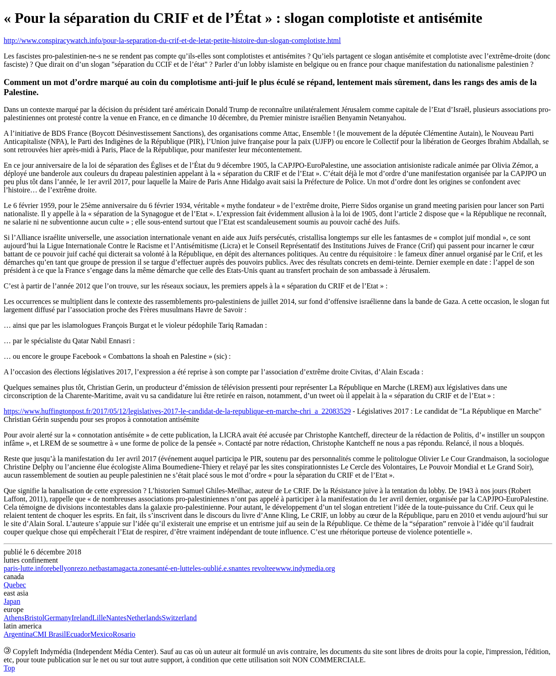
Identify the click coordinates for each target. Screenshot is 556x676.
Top (9, 668)
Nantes (116, 618)
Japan (12, 601)
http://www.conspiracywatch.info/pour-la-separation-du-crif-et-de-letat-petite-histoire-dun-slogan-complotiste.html (172, 40)
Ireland (81, 618)
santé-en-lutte (173, 568)
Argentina (18, 634)
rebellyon (61, 568)
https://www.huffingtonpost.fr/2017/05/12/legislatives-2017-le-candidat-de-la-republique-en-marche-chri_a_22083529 (177, 411)
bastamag (111, 568)
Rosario (123, 634)
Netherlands (143, 618)
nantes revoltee (253, 568)
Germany (58, 618)
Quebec (15, 585)
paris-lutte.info (25, 568)
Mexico (101, 634)
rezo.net (86, 568)
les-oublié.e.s (212, 568)
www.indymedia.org (305, 568)
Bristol (34, 618)
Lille (99, 618)
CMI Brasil (49, 634)
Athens (14, 618)
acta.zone (139, 568)
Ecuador (78, 634)
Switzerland (179, 618)
